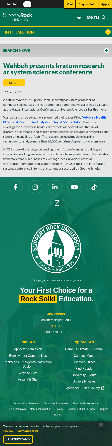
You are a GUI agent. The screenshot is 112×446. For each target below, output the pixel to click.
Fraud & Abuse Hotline (86, 403)
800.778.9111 (56, 332)
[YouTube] (74, 187)
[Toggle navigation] (79, 17)
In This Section (58, 32)
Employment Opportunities (28, 355)
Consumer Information (56, 403)
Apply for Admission (28, 349)
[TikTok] (94, 187)
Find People (83, 368)
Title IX (58, 414)
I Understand (18, 439)
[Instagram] (35, 187)
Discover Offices (84, 362)
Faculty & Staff (28, 379)
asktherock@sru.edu (56, 320)
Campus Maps (84, 355)
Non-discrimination (41, 408)
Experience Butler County (84, 388)
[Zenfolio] (57, 203)
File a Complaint (17, 408)
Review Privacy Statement (20, 430)
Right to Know (87, 408)
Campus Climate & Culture (84, 349)
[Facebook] (16, 187)
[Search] (102, 17)
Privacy (59, 408)
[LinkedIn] (55, 187)
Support (103, 408)
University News (83, 381)
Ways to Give (28, 373)
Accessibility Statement (26, 403)
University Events (84, 375)
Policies (71, 408)
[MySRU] (92, 17)
